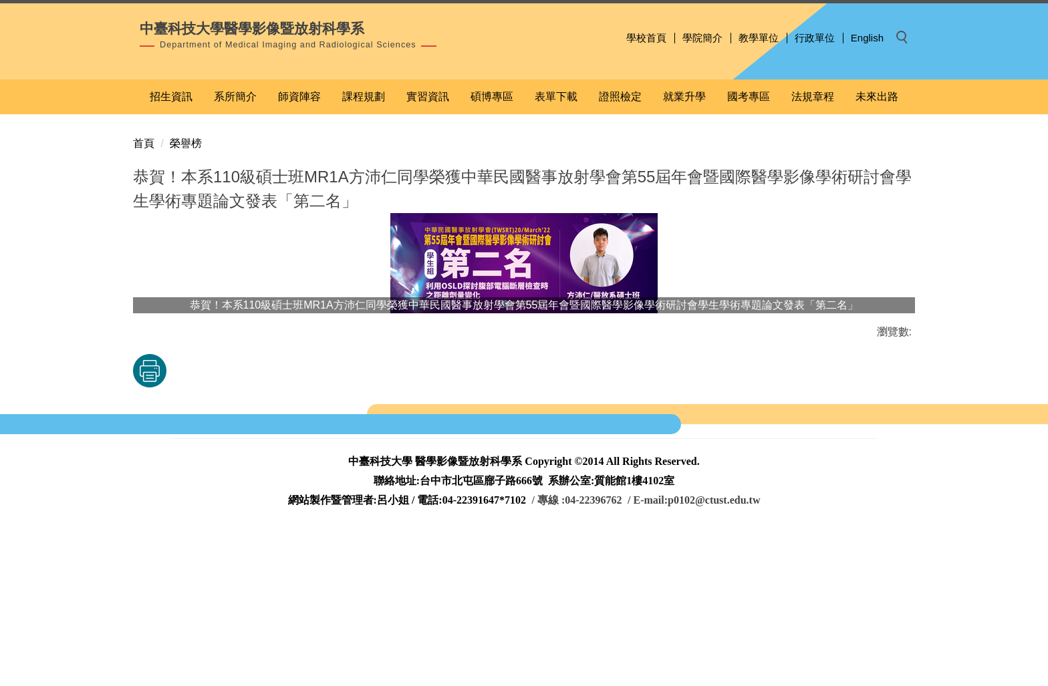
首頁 (143, 286)
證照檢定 (620, 239)
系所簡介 (235, 239)
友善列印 (272, 513)
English (867, 37)
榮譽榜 (186, 286)
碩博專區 (492, 239)
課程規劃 (363, 239)
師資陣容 (299, 239)
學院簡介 (702, 37)
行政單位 (815, 37)
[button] (905, 38)
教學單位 (759, 37)
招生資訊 (171, 239)
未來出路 (877, 239)
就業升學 (684, 239)
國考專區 (748, 239)
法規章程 (812, 239)
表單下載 (556, 239)
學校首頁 (646, 37)
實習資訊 (427, 239)
